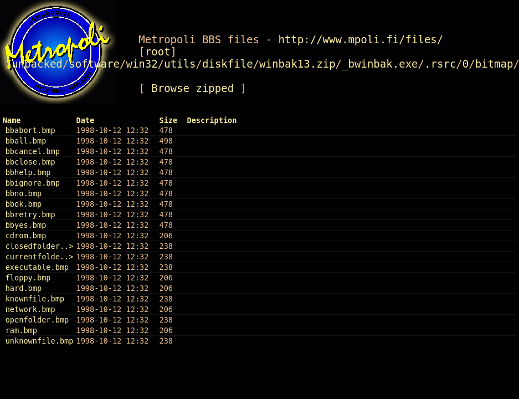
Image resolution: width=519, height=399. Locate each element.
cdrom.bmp (26, 235)
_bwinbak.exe (380, 64)
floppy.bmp (28, 277)
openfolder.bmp (37, 319)
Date (85, 120)
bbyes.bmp (26, 225)
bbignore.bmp (33, 182)
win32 (141, 64)
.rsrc (440, 64)
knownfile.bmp (35, 298)
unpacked (37, 64)
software (94, 64)
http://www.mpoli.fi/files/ (360, 39)
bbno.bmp (24, 193)
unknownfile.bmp (40, 340)
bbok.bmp (24, 204)
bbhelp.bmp (28, 172)
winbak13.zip (297, 64)
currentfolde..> (40, 256)
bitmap (494, 64)
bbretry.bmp (30, 214)
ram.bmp (21, 330)
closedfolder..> (40, 246)
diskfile (227, 64)
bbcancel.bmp (33, 151)
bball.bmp (26, 140)
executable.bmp (37, 267)
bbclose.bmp (30, 161)
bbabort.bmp (30, 130)
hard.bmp (24, 288)
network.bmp (30, 309)
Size (168, 120)
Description (212, 120)
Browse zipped (192, 88)
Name (12, 120)
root (158, 51)
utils (180, 64)
